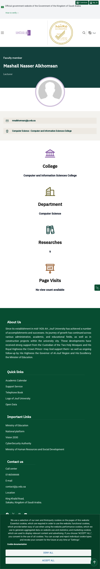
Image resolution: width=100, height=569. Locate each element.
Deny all (48, 552)
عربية (94, 33)
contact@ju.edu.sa (16, 486)
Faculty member (12, 57)
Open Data (11, 404)
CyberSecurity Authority (18, 443)
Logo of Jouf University (18, 398)
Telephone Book (14, 392)
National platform (15, 431)
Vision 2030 (12, 437)
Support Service (14, 386)
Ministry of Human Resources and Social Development (35, 449)
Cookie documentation (17, 544)
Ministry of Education (17, 425)
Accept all (48, 560)
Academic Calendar (16, 380)
